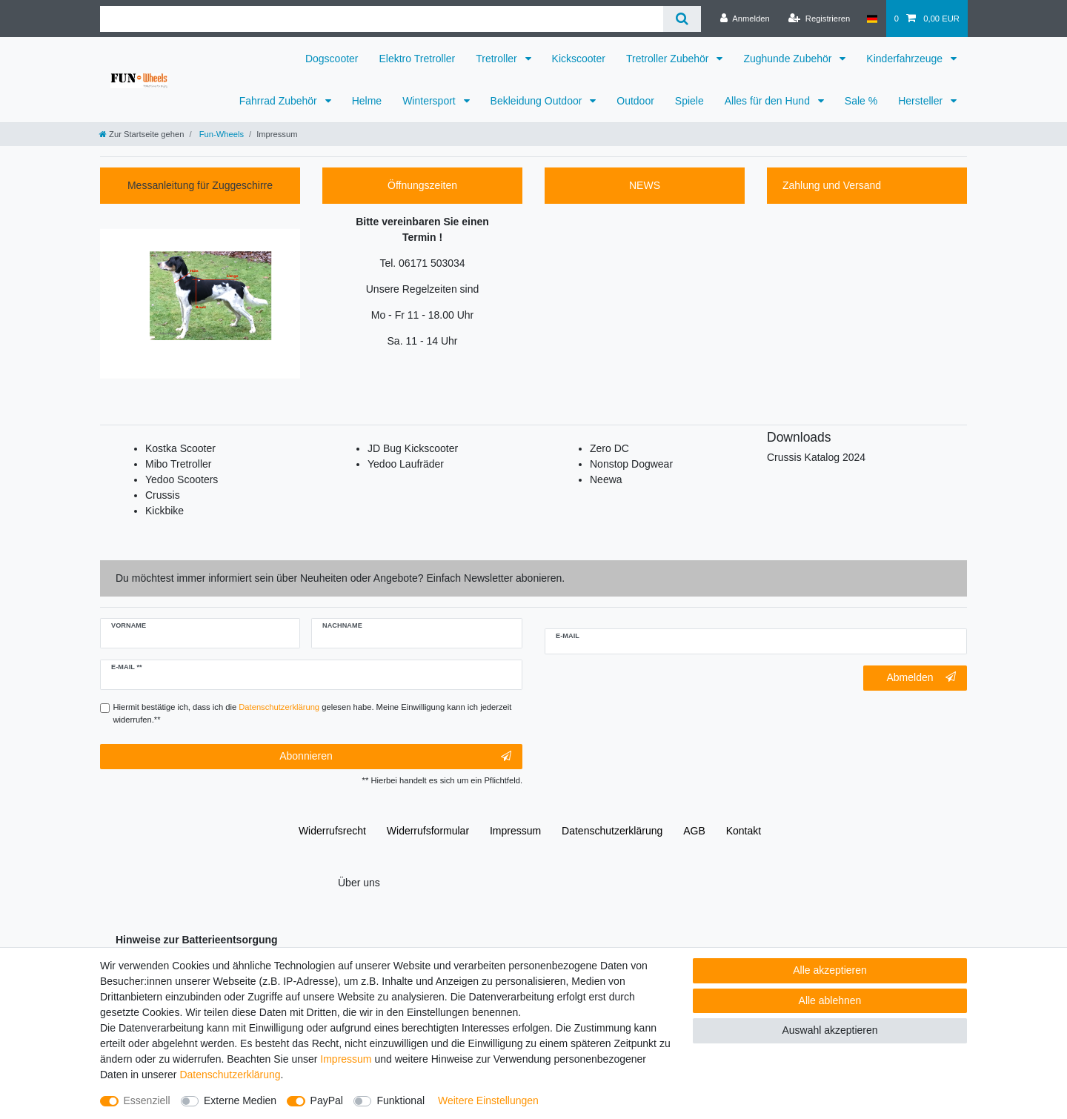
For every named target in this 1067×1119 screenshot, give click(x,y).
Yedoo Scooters (181, 479)
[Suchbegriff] (381, 19)
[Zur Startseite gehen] (141, 134)
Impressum (515, 831)
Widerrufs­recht (332, 831)
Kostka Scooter (180, 448)
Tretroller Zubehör (668, 58)
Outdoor (635, 101)
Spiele (689, 101)
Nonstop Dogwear (631, 464)
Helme (367, 101)
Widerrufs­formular (428, 831)
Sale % (861, 101)
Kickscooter (578, 58)
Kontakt (743, 831)
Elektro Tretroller (417, 58)
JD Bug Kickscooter (413, 448)
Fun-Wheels (220, 134)
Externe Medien (240, 1100)
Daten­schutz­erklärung (612, 831)
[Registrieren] (819, 18)
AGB (694, 831)
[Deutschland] (871, 18)
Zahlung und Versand (831, 185)
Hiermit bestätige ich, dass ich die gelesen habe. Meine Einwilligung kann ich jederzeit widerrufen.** (312, 713)
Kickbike (164, 511)
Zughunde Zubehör (788, 58)
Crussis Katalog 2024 (816, 457)
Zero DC (609, 448)
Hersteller (921, 101)
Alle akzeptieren (830, 970)
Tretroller (497, 58)
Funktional (400, 1100)
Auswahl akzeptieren (829, 1030)
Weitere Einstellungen (488, 1100)
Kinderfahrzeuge (905, 58)
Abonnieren (395, 756)
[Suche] (682, 19)
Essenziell (147, 1100)
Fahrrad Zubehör (279, 101)
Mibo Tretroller (178, 464)
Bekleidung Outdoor (538, 101)
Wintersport (430, 101)
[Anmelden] (745, 18)
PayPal (326, 1100)
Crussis (162, 495)
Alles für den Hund (769, 101)
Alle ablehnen (830, 1000)
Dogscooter (332, 58)
